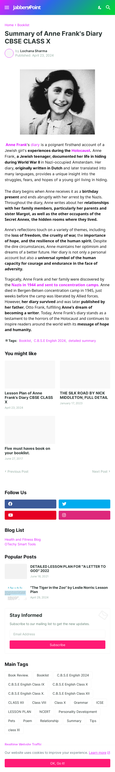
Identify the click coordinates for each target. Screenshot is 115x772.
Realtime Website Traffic (23, 744)
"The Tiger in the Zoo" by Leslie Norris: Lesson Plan (69, 590)
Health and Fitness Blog (23, 539)
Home (9, 25)
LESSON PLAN (19, 712)
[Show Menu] (6, 7)
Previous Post (18, 471)
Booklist (23, 25)
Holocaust (81, 150)
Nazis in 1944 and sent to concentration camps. (56, 284)
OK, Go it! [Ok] (57, 763)
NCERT (44, 712)
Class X (60, 702)
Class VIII (39, 702)
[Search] (109, 7)
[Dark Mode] (100, 7)
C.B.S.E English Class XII (71, 693)
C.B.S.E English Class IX (26, 684)
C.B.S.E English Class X (70, 684)
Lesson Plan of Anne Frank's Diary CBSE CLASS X (29, 397)
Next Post (99, 471)
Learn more (97, 752)
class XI (14, 730)
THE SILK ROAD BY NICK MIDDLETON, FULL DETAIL (84, 395)
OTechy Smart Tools (20, 544)
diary (35, 144)
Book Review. (18, 675)
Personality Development (78, 712)
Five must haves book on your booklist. (27, 450)
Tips (93, 721)
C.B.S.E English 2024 (50, 341)
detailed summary (82, 341)
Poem (27, 721)
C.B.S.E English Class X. (26, 693)
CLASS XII (16, 702)
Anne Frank (16, 144)
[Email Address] (57, 634)
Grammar (81, 702)
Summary (74, 721)
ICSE (100, 702)
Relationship (49, 721)
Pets (11, 721)
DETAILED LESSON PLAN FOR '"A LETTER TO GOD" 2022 (68, 569)
